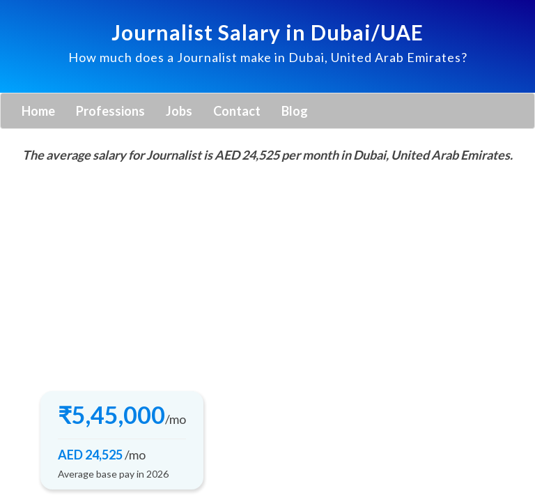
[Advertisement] (267, 272)
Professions (110, 111)
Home (38, 111)
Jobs (179, 111)
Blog (294, 111)
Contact (237, 111)
